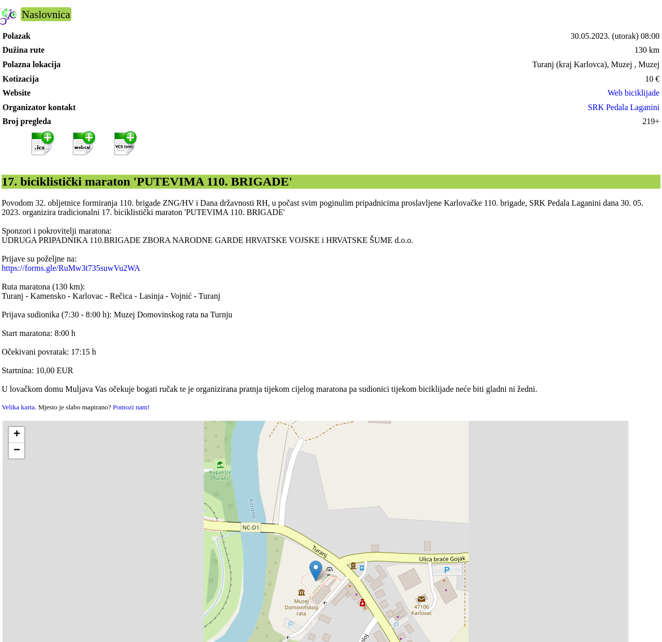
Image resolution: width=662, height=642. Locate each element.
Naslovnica (46, 14)
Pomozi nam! (131, 407)
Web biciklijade (633, 92)
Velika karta (18, 407)
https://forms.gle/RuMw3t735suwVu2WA (71, 268)
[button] (315, 571)
